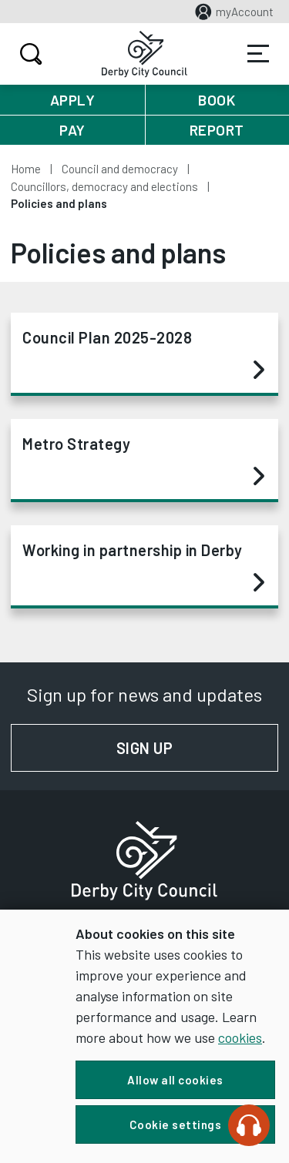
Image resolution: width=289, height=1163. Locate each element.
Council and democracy (120, 169)
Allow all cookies (175, 1080)
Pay (72, 130)
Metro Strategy (143, 460)
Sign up (197, 748)
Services (258, 54)
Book (216, 100)
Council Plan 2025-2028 (143, 354)
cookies (240, 1037)
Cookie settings (175, 1124)
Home (26, 169)
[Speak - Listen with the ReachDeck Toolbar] (249, 1125)
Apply (73, 100)
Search (28, 53)
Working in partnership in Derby (143, 567)
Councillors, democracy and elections (104, 186)
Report (217, 130)
